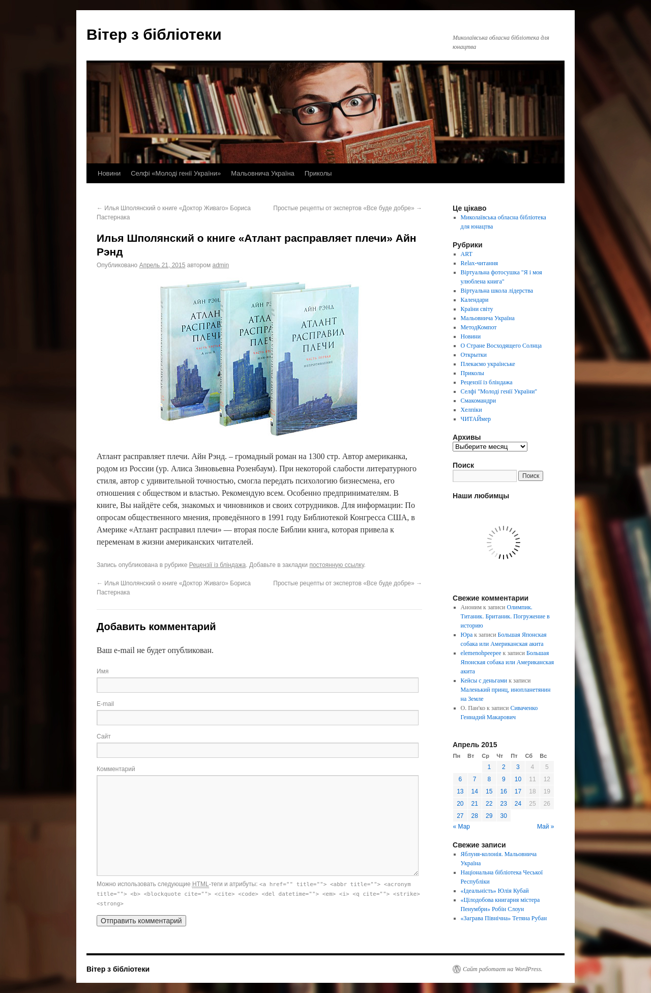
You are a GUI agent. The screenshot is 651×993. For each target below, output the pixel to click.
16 (503, 791)
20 (460, 803)
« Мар (461, 826)
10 (518, 779)
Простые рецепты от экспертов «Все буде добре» (347, 208)
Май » (545, 826)
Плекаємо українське (488, 363)
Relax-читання (479, 263)
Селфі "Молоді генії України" (499, 391)
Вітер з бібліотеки (154, 34)
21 (474, 803)
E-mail (105, 703)
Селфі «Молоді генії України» (176, 173)
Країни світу (477, 309)
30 (503, 815)
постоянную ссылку (336, 565)
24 (518, 803)
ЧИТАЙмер (476, 418)
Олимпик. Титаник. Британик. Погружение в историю (505, 616)
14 (474, 791)
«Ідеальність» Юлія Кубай (495, 890)
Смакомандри (478, 400)
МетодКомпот (479, 327)
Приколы (318, 173)
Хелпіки (471, 409)
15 (489, 791)
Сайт (104, 736)
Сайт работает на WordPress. (503, 969)
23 (503, 803)
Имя (102, 671)
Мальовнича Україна (262, 173)
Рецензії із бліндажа (217, 565)
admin (220, 265)
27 (460, 815)
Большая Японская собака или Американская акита (507, 662)
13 (460, 791)
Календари (475, 299)
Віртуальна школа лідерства (497, 290)
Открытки (474, 354)
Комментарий (116, 769)
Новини (109, 173)
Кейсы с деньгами (484, 680)
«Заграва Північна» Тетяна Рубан (504, 918)
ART (466, 254)
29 (489, 815)
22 (489, 803)
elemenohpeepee (481, 653)
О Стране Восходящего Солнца (501, 345)
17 (518, 791)
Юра (467, 634)
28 (474, 815)
